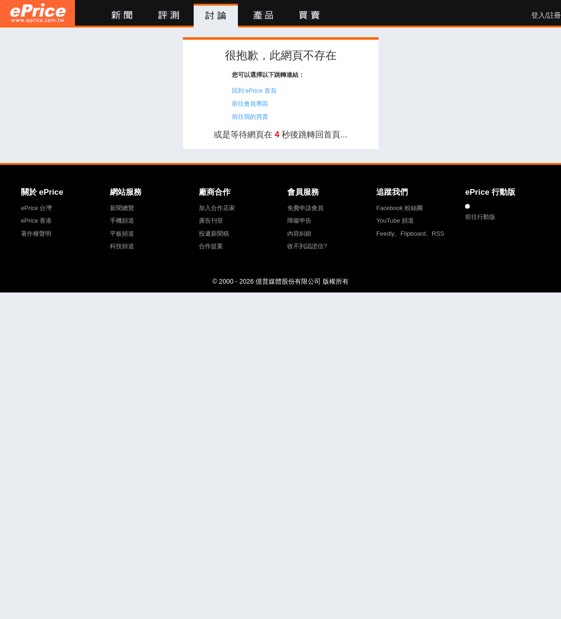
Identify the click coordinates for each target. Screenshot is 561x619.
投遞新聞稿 (214, 233)
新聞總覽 (122, 207)
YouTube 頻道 (395, 220)
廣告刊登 (211, 220)
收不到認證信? (307, 246)
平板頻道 (122, 233)
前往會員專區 (250, 103)
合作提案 (211, 246)
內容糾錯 (299, 233)
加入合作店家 (217, 207)
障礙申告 (299, 220)
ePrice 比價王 (37, 13)
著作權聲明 (36, 233)
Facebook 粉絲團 (399, 207)
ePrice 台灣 (36, 207)
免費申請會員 (305, 207)
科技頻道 (122, 246)
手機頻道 (122, 220)
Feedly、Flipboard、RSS (410, 233)
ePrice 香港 (36, 220)
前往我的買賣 (250, 116)
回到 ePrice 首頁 (254, 90)
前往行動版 (480, 216)
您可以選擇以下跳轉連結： (268, 74)
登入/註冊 (546, 15)
